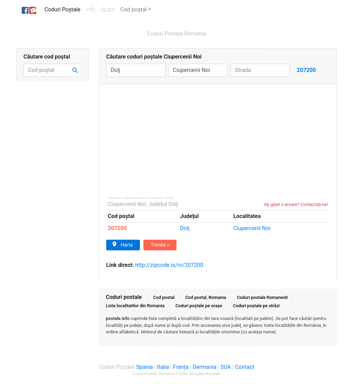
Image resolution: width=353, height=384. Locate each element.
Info (92, 9)
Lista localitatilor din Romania (135, 305)
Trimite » (160, 245)
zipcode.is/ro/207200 (169, 265)
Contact (244, 367)
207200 (117, 228)
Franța (181, 367)
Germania (204, 367)
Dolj (184, 228)
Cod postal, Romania (205, 297)
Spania (144, 367)
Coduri (262, 297)
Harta (122, 244)
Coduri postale (124, 297)
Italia (163, 367)
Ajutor (108, 9)
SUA (226, 367)
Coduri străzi (256, 305)
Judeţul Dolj (163, 204)
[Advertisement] (217, 135)
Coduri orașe (198, 305)
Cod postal (163, 297)
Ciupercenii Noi (127, 204)
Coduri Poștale (63, 9)
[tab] (218, 328)
